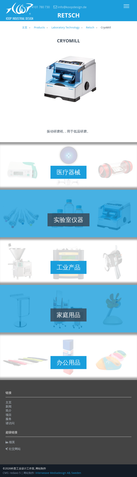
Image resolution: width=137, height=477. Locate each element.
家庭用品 (68, 315)
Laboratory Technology (65, 27)
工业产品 (68, 267)
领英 (10, 442)
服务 (9, 419)
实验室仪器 (68, 220)
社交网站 (13, 449)
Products (39, 27)
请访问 (10, 423)
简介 (9, 410)
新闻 (9, 406)
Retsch (90, 27)
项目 (9, 415)
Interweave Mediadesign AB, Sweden (58, 473)
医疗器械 (68, 172)
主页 (24, 27)
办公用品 (68, 362)
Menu (126, 6)
